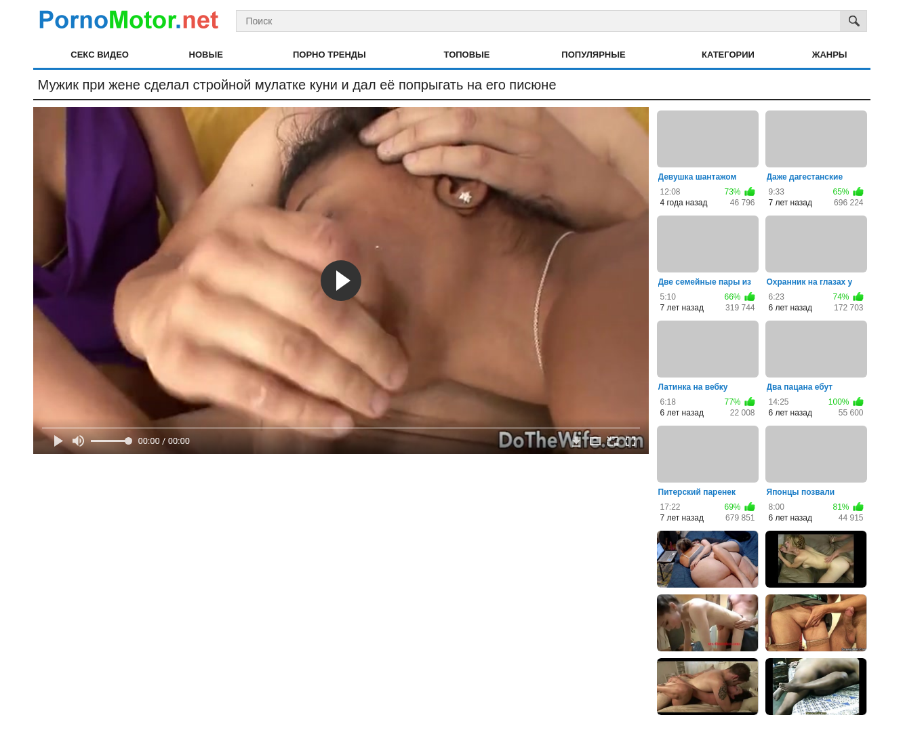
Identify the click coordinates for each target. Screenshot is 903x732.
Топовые (467, 54)
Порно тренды (329, 54)
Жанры (829, 54)
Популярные (593, 54)
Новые (206, 54)
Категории (728, 54)
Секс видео (100, 54)
